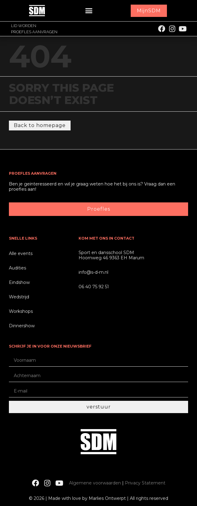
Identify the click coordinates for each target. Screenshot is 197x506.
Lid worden (23, 26)
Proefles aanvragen (34, 32)
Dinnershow (22, 326)
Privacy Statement (145, 483)
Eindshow (19, 282)
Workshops (21, 311)
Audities (17, 268)
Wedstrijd (19, 297)
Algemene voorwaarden (95, 483)
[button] (89, 11)
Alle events (21, 253)
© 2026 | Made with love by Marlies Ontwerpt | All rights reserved (98, 498)
